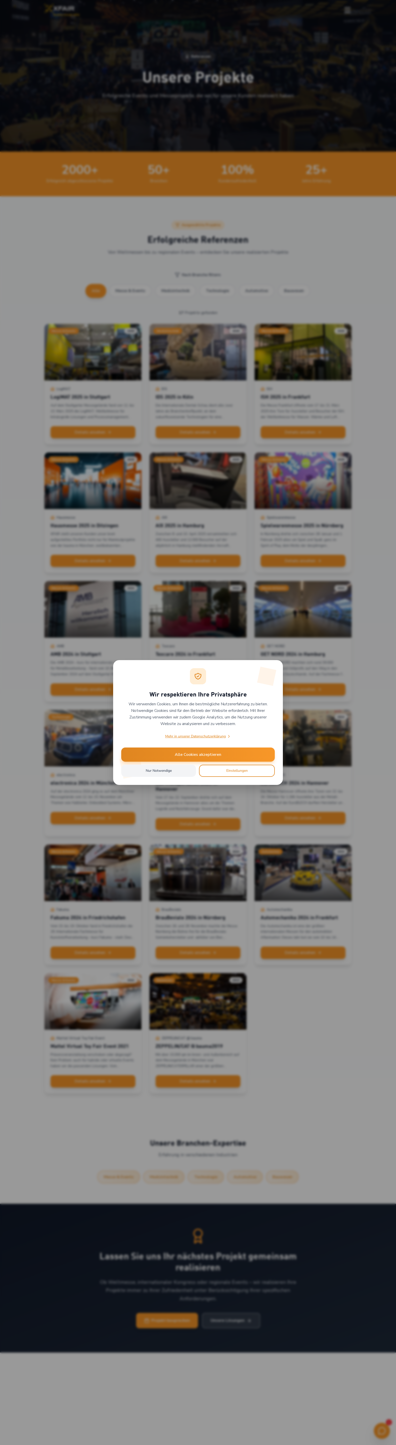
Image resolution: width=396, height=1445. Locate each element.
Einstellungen (237, 770)
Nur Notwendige (159, 770)
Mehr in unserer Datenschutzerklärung (198, 736)
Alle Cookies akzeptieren (198, 754)
